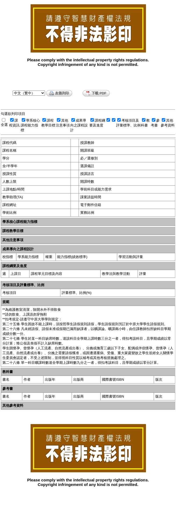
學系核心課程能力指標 (30, 125)
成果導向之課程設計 (79, 125)
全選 (4, 125)
